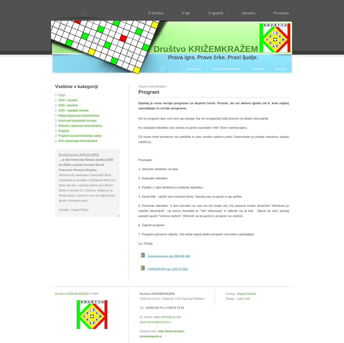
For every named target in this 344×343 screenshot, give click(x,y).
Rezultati (280, 69)
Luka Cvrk (243, 298)
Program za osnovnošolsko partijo (79, 135)
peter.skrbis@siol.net (167, 316)
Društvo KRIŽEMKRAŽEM (71, 293)
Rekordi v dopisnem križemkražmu (80, 125)
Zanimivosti (194, 69)
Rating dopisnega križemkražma (78, 115)
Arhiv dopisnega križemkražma (77, 140)
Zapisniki (258, 69)
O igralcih (216, 13)
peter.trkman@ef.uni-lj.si (155, 322)
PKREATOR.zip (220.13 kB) (164, 269)
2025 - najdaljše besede (73, 110)
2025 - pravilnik (68, 105)
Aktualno (248, 13)
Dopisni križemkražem (227, 69)
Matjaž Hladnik (246, 293)
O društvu (155, 13)
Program (63, 130)
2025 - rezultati (67, 100)
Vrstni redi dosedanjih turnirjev (77, 120)
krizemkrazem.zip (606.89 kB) (165, 256)
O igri (186, 13)
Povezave (281, 13)
